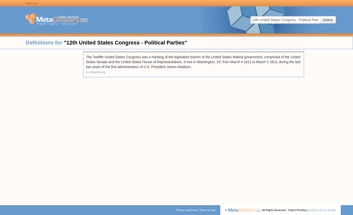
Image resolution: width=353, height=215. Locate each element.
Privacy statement (187, 210)
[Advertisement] (41, 125)
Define (328, 20)
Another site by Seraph (322, 210)
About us (31, 3)
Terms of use (207, 210)
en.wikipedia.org (96, 72)
